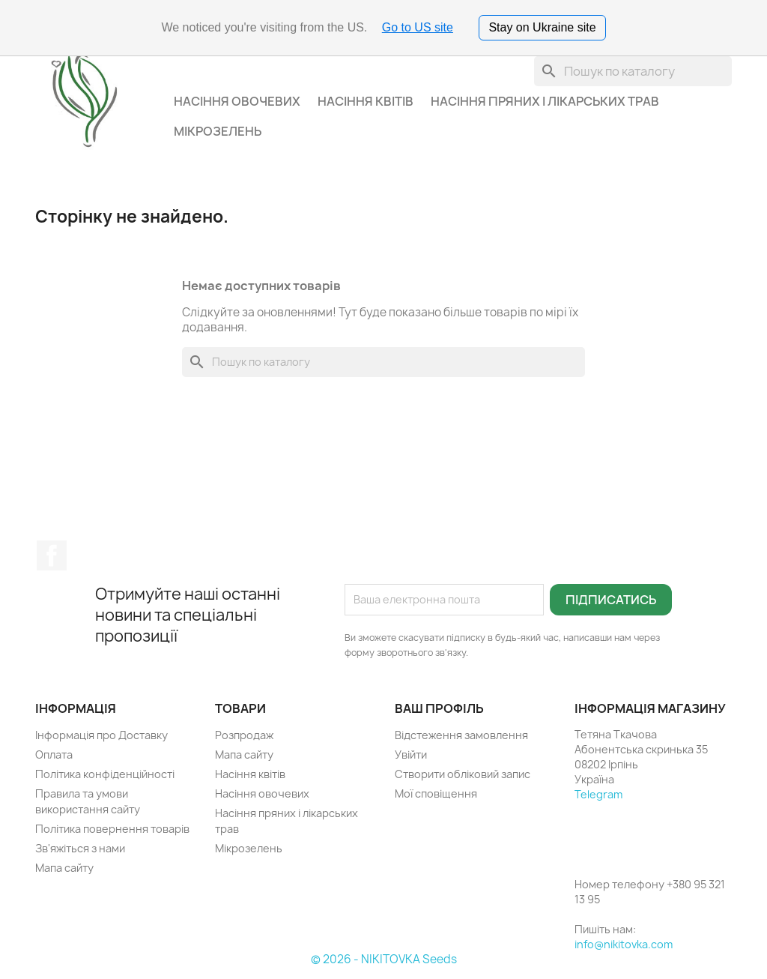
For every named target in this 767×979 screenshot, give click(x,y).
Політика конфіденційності (105, 774)
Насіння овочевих (237, 101)
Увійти (411, 754)
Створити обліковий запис (462, 774)
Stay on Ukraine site (541, 27)
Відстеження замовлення (461, 735)
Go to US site (417, 27)
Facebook (52, 555)
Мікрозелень (217, 131)
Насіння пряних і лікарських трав (545, 101)
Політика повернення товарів (112, 829)
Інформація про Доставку (101, 735)
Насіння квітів (365, 101)
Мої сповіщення (436, 793)
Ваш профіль (439, 708)
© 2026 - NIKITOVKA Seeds (384, 959)
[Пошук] (633, 71)
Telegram (598, 794)
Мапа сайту (64, 868)
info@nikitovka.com (624, 944)
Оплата (54, 754)
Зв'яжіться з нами (80, 848)
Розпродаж (244, 735)
